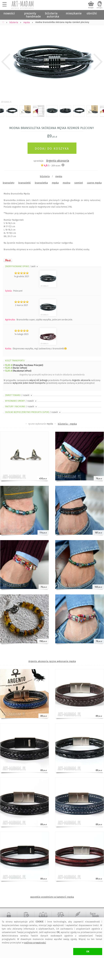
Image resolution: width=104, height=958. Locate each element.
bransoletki (24, 182)
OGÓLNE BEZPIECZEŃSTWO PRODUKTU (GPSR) (33, 412)
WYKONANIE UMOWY (21, 401)
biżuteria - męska (67, 423)
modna (66, 182)
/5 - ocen (50, 165)
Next (98, 61)
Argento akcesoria (57, 160)
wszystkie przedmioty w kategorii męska (52, 896)
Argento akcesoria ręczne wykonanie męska (52, 661)
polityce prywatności (35, 942)
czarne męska (94, 182)
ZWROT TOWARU (19, 395)
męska (58, 176)
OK (87, 951)
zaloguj (99, 8)
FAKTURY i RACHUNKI (21, 406)
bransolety (8, 182)
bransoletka (41, 182)
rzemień (78, 182)
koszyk (90, 8)
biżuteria (45, 176)
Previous (6, 61)
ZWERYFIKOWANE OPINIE (21, 266)
